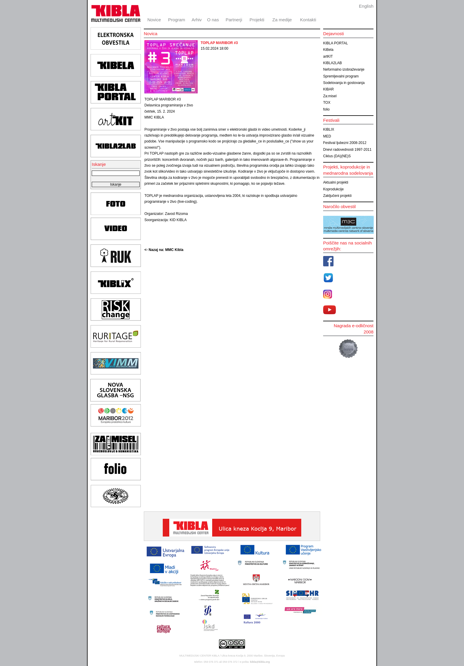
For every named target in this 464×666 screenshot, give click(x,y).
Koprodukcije (333, 189)
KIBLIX (328, 129)
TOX (326, 103)
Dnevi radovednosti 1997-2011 (347, 150)
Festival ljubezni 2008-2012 (344, 143)
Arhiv (196, 19)
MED (327, 136)
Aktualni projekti (335, 182)
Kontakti (308, 19)
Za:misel (329, 96)
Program (176, 19)
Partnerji (233, 19)
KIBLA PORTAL (335, 43)
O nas (213, 19)
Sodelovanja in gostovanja (344, 83)
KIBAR (328, 89)
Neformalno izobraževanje (343, 69)
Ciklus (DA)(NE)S (337, 156)
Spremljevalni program (341, 76)
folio (326, 109)
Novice (154, 19)
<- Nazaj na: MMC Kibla (163, 250)
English (366, 6)
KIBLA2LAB (332, 63)
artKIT (328, 56)
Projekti (256, 19)
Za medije (282, 19)
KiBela (328, 50)
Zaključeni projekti (337, 196)
